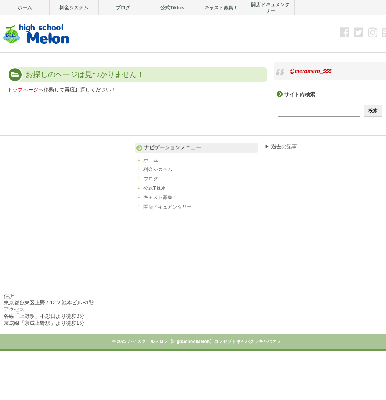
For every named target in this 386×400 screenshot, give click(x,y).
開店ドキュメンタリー (167, 207)
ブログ (150, 178)
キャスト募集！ (160, 197)
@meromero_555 (310, 71)
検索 (373, 110)
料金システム (157, 169)
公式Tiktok (154, 188)
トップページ (23, 90)
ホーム (150, 160)
